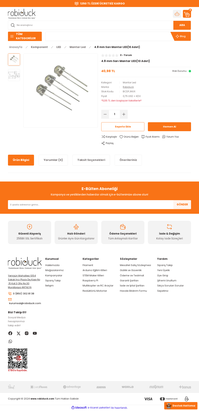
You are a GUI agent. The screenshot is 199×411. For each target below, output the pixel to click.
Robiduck (128, 87)
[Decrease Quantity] (105, 114)
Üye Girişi (162, 275)
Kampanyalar (53, 275)
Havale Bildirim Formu (133, 290)
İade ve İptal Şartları (132, 285)
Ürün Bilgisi (21, 160)
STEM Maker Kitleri (93, 275)
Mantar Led (130, 82)
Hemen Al (169, 127)
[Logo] (22, 13)
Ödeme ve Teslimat (132, 275)
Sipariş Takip (53, 280)
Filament (88, 265)
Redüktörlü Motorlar (95, 290)
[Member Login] (177, 14)
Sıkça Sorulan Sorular (170, 285)
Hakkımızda (52, 265)
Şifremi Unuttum (166, 280)
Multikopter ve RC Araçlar (98, 285)
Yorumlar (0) (53, 160)
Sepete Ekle (123, 127)
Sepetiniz (162, 290)
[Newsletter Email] (99, 204)
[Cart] (187, 14)
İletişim (49, 285)
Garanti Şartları (129, 280)
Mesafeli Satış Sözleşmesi (135, 265)
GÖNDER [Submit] (182, 204)
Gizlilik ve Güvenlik (130, 270)
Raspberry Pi (90, 280)
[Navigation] (25, 36)
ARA (182, 25)
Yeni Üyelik (163, 270)
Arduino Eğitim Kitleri (95, 270)
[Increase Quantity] (124, 114)
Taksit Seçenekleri (91, 160)
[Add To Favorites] (130, 137)
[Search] (99, 25)
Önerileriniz (128, 160)
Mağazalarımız (54, 270)
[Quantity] (114, 114)
